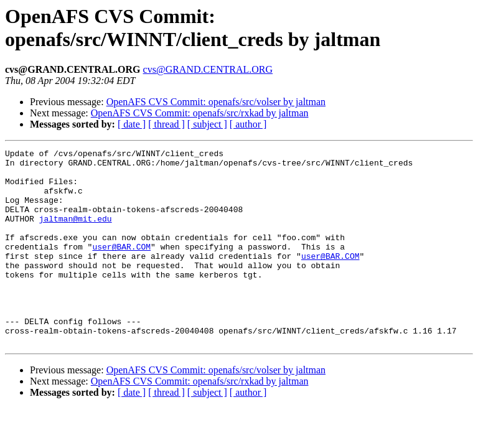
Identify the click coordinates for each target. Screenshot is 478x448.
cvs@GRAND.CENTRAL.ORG (208, 69)
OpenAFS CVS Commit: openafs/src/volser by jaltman (216, 101)
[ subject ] (207, 124)
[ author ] (248, 124)
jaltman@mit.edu (75, 233)
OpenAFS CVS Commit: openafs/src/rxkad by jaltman (200, 113)
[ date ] (132, 124)
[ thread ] (166, 124)
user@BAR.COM (121, 267)
